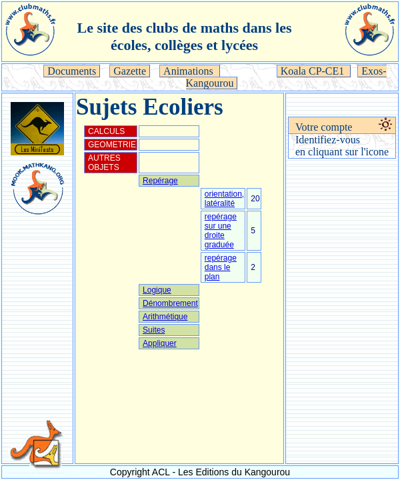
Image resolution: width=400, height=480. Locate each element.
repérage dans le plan (221, 267)
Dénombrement (170, 303)
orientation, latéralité (224, 198)
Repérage (160, 180)
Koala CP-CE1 (314, 71)
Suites (154, 330)
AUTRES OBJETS (104, 162)
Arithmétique (165, 316)
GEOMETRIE (112, 144)
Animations (189, 71)
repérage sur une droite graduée (221, 230)
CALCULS (106, 131)
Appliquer (160, 343)
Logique (157, 290)
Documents (71, 71)
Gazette (129, 71)
